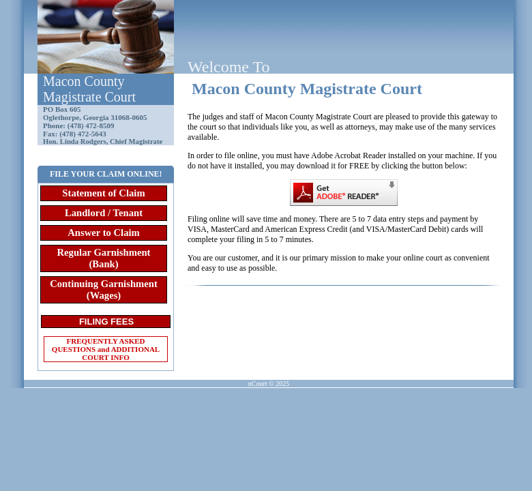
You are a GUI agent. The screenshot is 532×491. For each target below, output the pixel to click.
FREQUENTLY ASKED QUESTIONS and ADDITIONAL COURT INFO (106, 349)
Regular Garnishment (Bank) (104, 258)
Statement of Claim (103, 193)
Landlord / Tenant (104, 212)
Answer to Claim (104, 232)
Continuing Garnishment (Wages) (104, 289)
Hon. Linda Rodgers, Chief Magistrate (102, 141)
